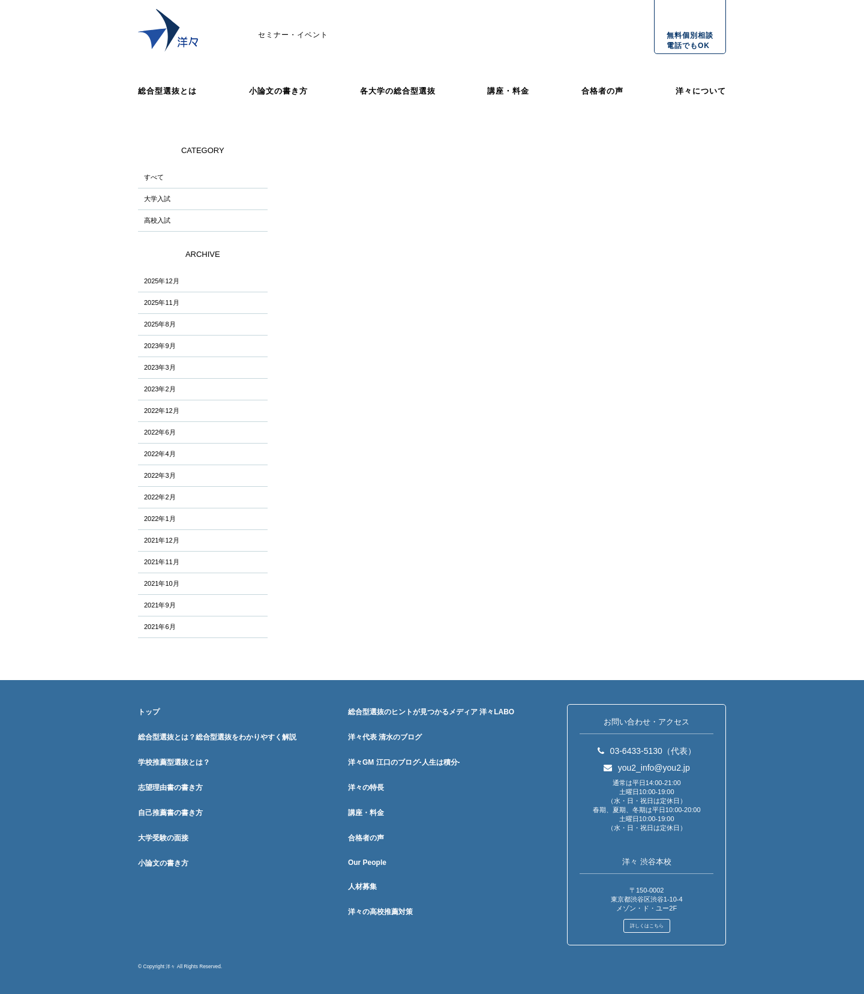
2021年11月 (161, 561)
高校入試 (157, 220)
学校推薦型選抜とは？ (174, 762)
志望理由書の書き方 (170, 787)
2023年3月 (160, 367)
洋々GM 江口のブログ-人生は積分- (404, 762)
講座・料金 (508, 90)
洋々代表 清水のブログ (385, 737)
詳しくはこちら (647, 926)
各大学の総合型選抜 (398, 90)
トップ (149, 712)
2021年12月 (161, 540)
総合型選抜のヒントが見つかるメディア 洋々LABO (431, 712)
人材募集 (362, 886)
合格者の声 (602, 90)
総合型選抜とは (167, 90)
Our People (367, 862)
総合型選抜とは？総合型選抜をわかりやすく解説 (217, 737)
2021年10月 (161, 583)
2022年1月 (160, 518)
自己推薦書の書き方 (170, 813)
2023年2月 (160, 389)
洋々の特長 (366, 787)
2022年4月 (160, 453)
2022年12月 (161, 410)
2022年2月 (160, 497)
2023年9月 (160, 345)
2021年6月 (160, 626)
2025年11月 (161, 302)
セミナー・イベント (293, 35)
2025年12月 (161, 281)
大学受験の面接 (163, 838)
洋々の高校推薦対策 (380, 912)
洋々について (701, 90)
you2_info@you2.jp (647, 768)
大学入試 (157, 198)
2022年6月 (160, 432)
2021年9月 (160, 605)
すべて (154, 177)
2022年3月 (160, 475)
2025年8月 (160, 324)
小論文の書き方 (278, 90)
